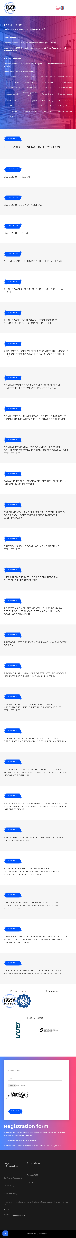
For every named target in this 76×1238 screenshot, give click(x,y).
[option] (9, 1005)
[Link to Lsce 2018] (68, 8)
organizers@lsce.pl (18, 1215)
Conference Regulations (13, 1178)
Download (14, 138)
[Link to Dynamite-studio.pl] (42, 1234)
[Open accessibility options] (5, 1233)
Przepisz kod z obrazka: (13, 1099)
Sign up (16, 1111)
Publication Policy (10, 1194)
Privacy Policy (9, 1186)
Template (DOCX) (33, 1175)
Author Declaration (34, 1183)
